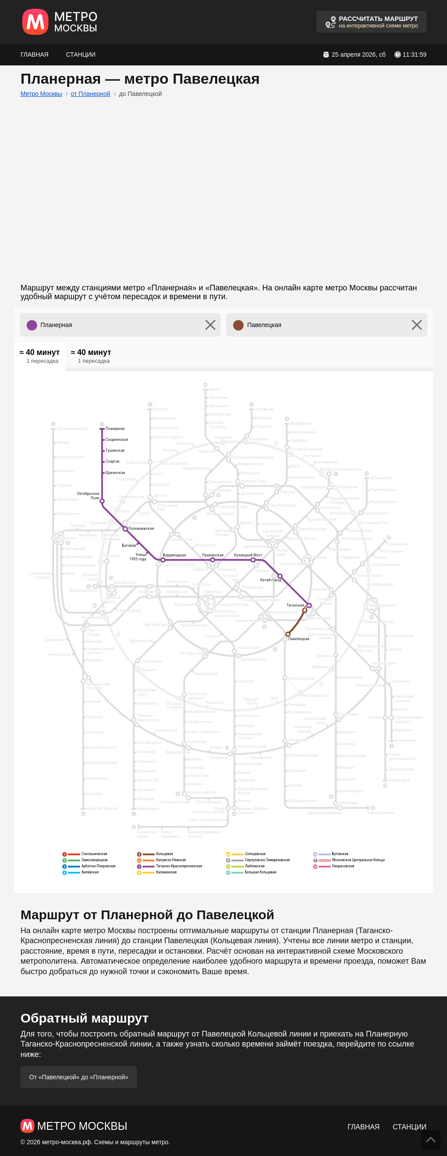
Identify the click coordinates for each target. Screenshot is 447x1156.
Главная (34, 54)
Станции (81, 54)
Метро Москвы (41, 93)
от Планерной (90, 93)
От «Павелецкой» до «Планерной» (78, 1077)
